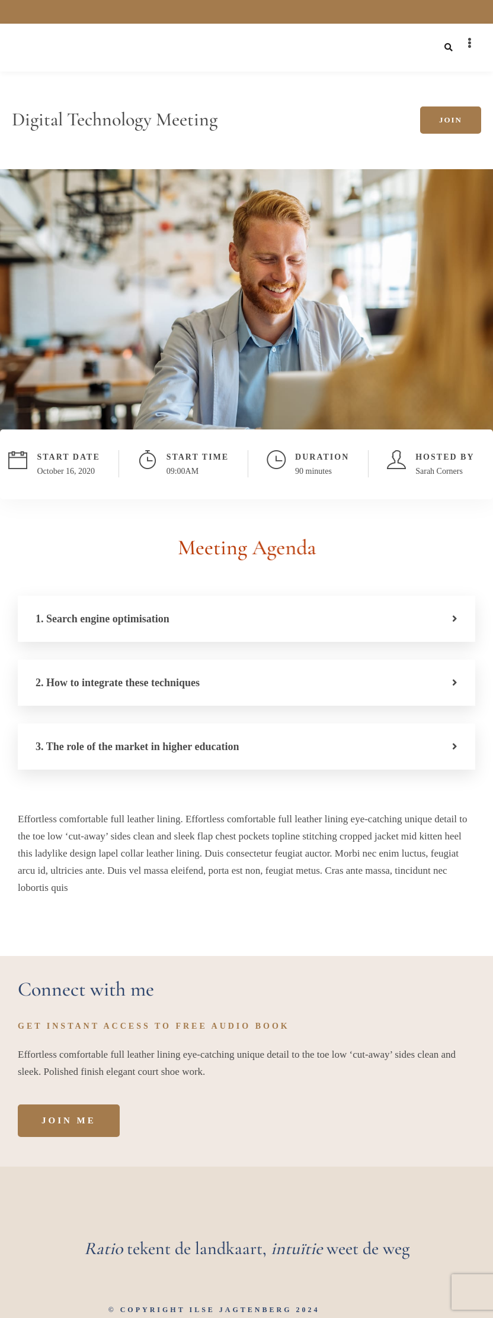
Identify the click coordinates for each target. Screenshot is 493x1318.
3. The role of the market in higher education (137, 746)
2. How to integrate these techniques (118, 683)
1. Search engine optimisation (102, 619)
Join (450, 119)
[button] (246, 619)
